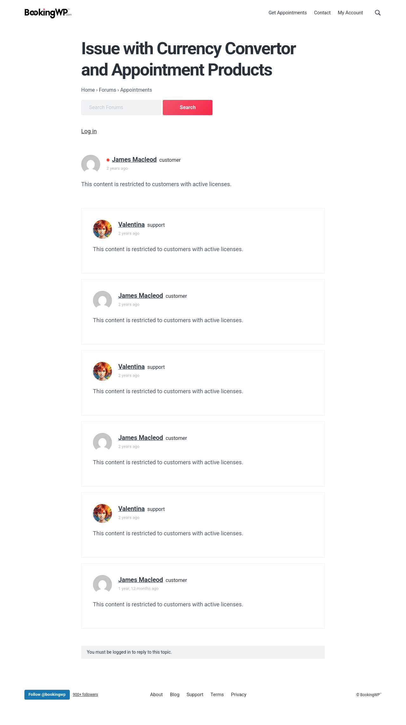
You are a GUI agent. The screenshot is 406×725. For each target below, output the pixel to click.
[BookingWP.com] (48, 13)
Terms (217, 694)
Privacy (238, 694)
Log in (89, 131)
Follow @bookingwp (47, 694)
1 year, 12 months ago (138, 588)
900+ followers (85, 694)
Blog (175, 694)
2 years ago (117, 168)
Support (195, 694)
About (156, 694)
